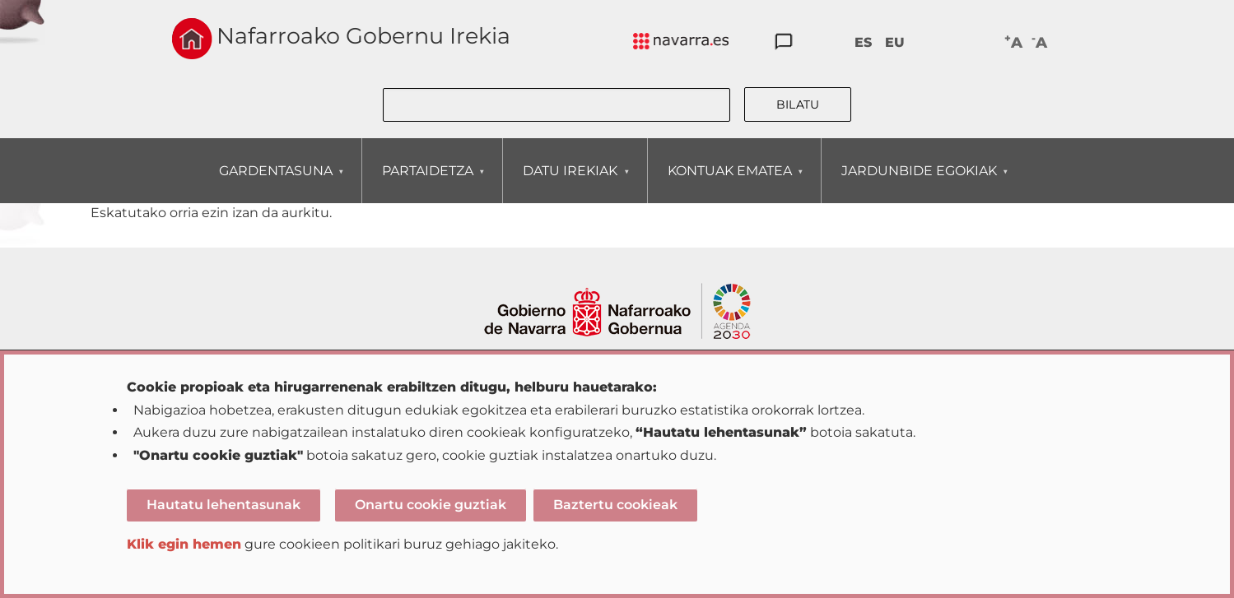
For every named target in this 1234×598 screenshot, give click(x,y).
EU (895, 42)
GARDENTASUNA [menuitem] (275, 183)
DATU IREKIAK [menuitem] (569, 183)
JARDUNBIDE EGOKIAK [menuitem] (919, 183)
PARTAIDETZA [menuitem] (427, 183)
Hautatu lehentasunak (223, 504)
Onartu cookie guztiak (430, 504)
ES (863, 42)
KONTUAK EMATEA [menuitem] (729, 183)
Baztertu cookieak (615, 504)
